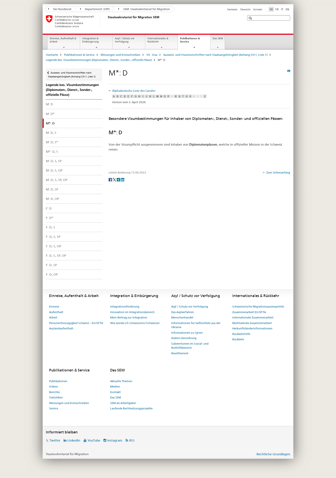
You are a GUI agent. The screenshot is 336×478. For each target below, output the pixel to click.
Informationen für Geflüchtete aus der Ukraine (195, 325)
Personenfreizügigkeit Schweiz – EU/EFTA (76, 323)
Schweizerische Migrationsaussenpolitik (258, 306)
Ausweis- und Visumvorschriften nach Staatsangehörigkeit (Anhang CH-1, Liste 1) (215, 54)
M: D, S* (52, 142)
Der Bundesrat (59, 9)
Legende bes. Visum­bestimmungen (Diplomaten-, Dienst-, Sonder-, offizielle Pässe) (99, 60)
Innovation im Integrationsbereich (132, 312)
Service (53, 408)
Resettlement (179, 353)
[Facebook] (111, 179)
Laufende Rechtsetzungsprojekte (131, 408)
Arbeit (53, 317)
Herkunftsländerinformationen (252, 328)
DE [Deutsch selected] (271, 9)
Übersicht (245, 9)
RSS (132, 440)
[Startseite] (107, 21)
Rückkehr (238, 339)
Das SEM (218, 38)
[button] (251, 18)
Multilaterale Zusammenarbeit (252, 323)
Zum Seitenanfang (278, 172)
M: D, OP (52, 199)
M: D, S (51, 133)
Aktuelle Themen (121, 381)
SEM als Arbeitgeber (123, 403)
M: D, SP (52, 189)
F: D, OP (52, 274)
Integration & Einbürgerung (90, 40)
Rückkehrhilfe (241, 334)
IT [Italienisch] (282, 9)
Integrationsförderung (124, 306)
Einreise (54, 306)
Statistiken (56, 397)
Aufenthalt (56, 312)
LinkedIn (74, 440)
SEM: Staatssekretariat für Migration (144, 9)
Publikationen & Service (190, 41)
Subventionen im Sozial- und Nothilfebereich (189, 346)
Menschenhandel (182, 317)
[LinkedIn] (122, 179)
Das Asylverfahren (182, 312)
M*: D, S (52, 151)
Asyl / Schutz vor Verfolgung (125, 40)
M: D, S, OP (54, 170)
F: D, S (50, 227)
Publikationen (58, 381)
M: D (49, 104)
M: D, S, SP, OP (57, 180)
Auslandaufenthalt (61, 328)
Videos (53, 386)
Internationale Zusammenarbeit (252, 317)
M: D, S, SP (54, 161)
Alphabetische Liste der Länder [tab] (133, 90)
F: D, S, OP (53, 246)
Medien (115, 386)
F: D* (49, 218)
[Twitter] (115, 179)
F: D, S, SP (53, 237)
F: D (49, 208)
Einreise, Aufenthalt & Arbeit (63, 40)
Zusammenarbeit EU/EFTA (249, 312)
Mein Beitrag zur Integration (128, 317)
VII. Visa (151, 54)
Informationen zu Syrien (187, 332)
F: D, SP (51, 265)
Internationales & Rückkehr (157, 40)
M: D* (50, 114)
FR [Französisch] (277, 9)
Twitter (55, 440)
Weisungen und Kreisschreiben (120, 54)
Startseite (232, 9)
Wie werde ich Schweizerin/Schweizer (135, 323)
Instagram (114, 440)
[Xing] (119, 179)
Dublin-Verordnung (183, 338)
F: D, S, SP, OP (56, 255)
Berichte (54, 392)
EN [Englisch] (287, 9)
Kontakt (257, 9)
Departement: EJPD (95, 9)
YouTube (93, 440)
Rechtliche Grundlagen (273, 454)
